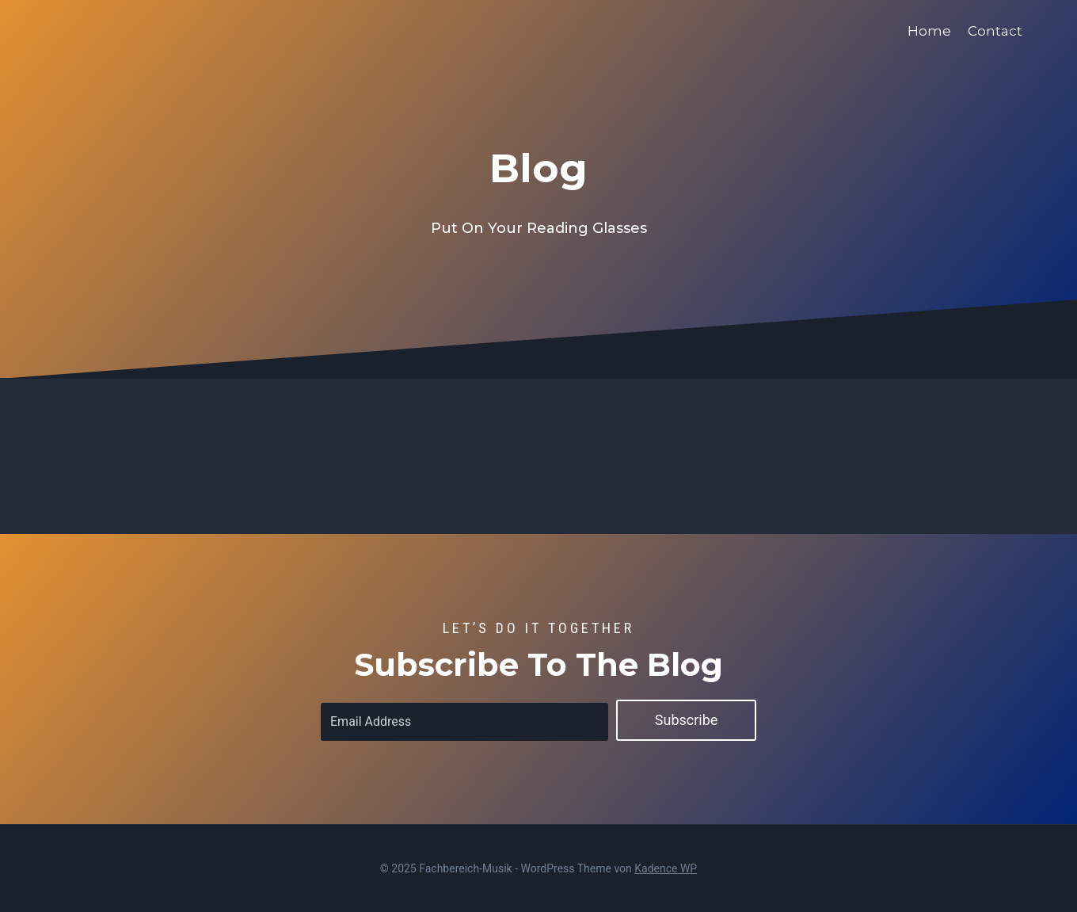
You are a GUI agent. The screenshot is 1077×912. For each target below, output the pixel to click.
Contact (995, 31)
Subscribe (686, 720)
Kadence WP (665, 868)
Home (929, 31)
